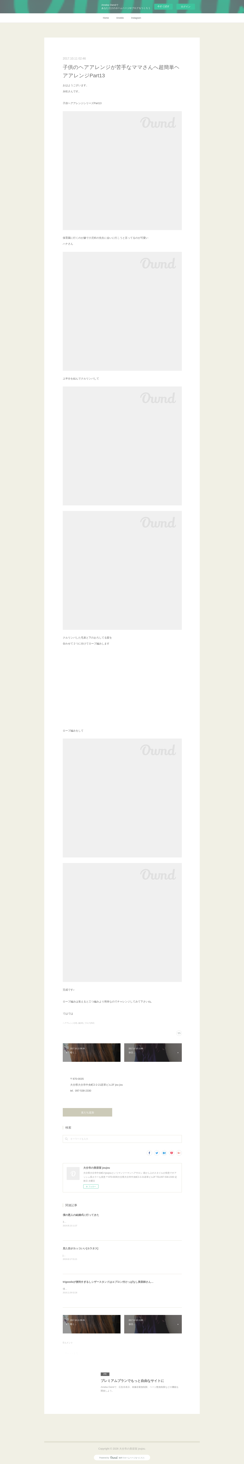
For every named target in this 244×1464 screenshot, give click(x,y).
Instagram (136, 18)
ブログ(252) (89, 1023)
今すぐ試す (163, 6)
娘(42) (80, 1023)
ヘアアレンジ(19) (70, 1023)
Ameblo (120, 18)
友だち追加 (87, 1112)
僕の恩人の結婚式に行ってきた (81, 1214)
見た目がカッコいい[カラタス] (80, 1248)
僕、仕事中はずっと (73, 1289)
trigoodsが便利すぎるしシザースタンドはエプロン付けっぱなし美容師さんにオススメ (113, 1281)
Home (106, 18)
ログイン (185, 6)
